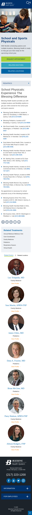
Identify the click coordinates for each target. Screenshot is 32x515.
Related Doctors (16, 65)
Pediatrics (7, 83)
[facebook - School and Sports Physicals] (3, 222)
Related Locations (16, 71)
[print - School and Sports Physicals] (19, 222)
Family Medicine (9, 239)
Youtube (13, 480)
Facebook (8, 480)
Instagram (23, 480)
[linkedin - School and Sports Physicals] (11, 222)
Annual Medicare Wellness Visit (13, 234)
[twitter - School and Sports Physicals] (7, 222)
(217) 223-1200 (16, 474)
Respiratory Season (10, 245)
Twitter (18, 480)
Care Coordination (9, 236)
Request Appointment (16, 59)
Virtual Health (8, 248)
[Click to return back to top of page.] (30, 513)
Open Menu (28, 3)
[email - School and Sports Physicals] (15, 222)
